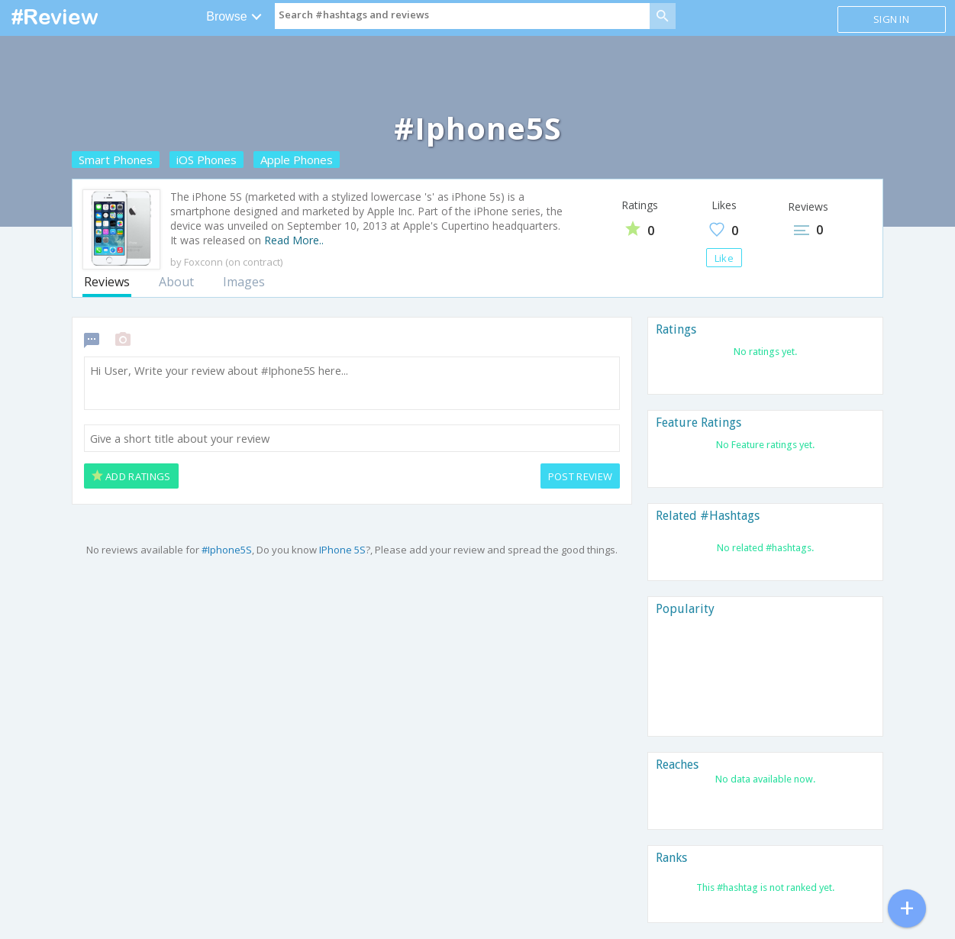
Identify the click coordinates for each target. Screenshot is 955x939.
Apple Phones (296, 159)
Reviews (107, 281)
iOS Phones (206, 159)
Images (244, 281)
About (176, 281)
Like (724, 258)
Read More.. (294, 240)
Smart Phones (116, 159)
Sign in (891, 19)
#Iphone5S (227, 550)
